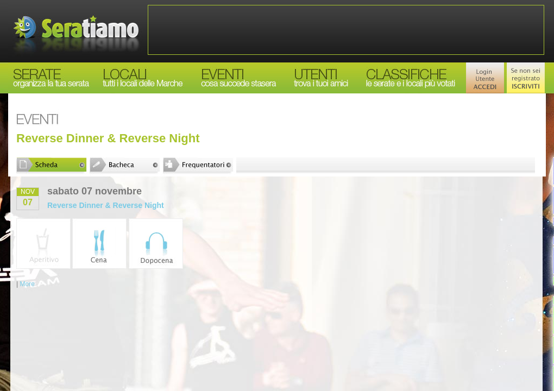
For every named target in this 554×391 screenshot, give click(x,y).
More (27, 284)
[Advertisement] (346, 29)
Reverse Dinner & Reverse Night (105, 205)
